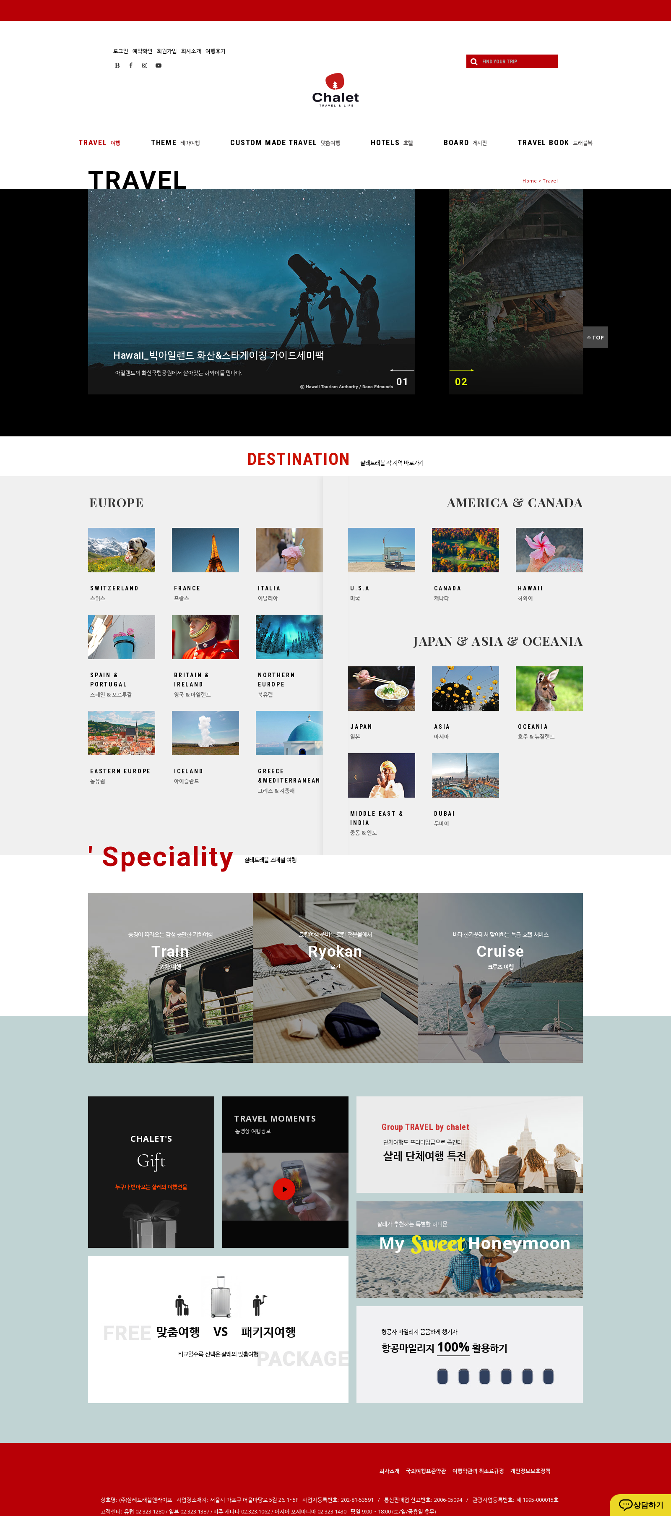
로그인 (120, 51)
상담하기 (648, 1505)
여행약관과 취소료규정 (478, 1470)
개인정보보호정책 (530, 1470)
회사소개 (191, 51)
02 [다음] (461, 382)
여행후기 (215, 51)
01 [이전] (402, 382)
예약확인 (143, 51)
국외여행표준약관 (426, 1470)
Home (530, 180)
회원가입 (167, 51)
